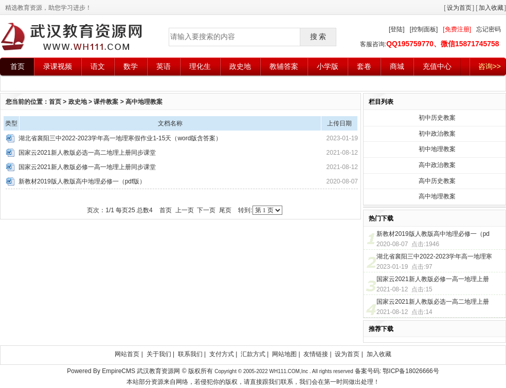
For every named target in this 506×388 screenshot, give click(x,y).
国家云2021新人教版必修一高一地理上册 (432, 279)
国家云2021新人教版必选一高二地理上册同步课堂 (87, 152)
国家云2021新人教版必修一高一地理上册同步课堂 (87, 167)
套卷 (364, 66)
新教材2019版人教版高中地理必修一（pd (433, 233)
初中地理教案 (437, 149)
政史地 (240, 66)
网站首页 (127, 354)
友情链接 (315, 354)
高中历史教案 (437, 180)
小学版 (327, 66)
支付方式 (221, 354)
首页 (17, 66)
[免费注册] (457, 29)
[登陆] (397, 29)
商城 (397, 66)
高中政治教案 (437, 165)
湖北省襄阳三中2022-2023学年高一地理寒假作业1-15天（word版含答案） (120, 138)
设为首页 (459, 7)
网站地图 (284, 354)
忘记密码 (488, 29)
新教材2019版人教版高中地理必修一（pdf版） (82, 181)
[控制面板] (424, 29)
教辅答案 (283, 66)
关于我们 (159, 354)
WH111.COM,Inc (289, 371)
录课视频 (57, 66)
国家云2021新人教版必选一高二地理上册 (432, 301)
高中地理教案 (143, 101)
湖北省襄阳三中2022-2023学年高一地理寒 (434, 256)
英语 (163, 66)
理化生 (200, 66)
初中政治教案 (437, 133)
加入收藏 (491, 7)
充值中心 (437, 66)
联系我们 (190, 354)
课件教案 (106, 101)
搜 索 (318, 36)
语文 (98, 66)
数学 (130, 66)
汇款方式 (253, 354)
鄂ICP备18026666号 (411, 371)
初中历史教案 (437, 117)
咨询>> (489, 66)
